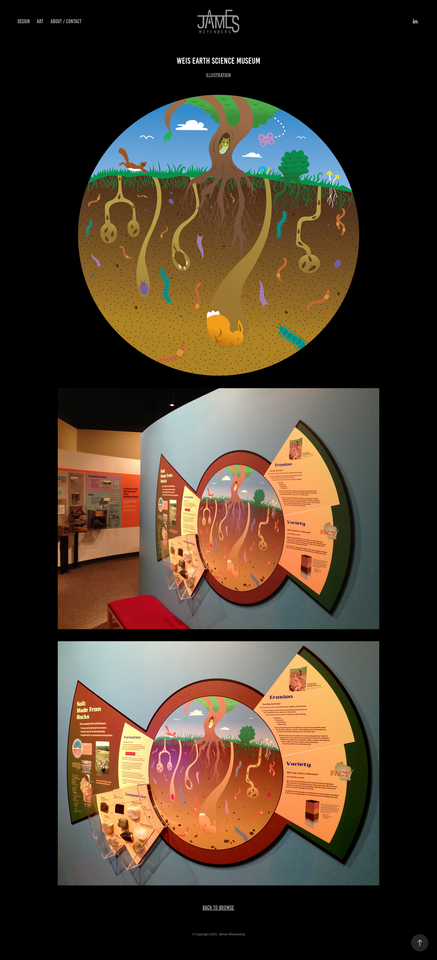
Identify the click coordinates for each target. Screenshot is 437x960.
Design (24, 21)
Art (40, 21)
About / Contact (66, 21)
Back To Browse (218, 907)
